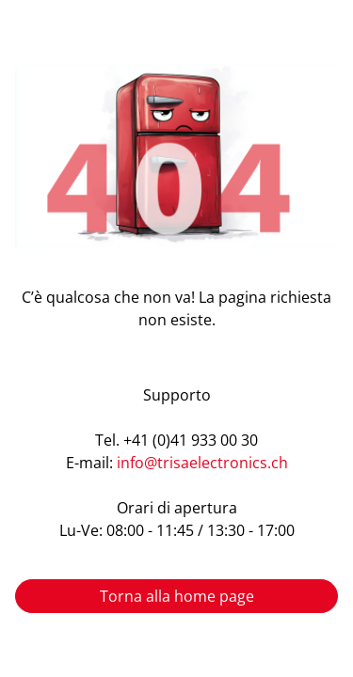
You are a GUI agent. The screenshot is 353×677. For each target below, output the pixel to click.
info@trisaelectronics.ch (202, 462)
